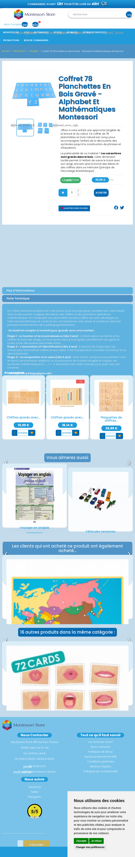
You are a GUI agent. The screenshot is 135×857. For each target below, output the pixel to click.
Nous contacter (100, 747)
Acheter (101, 192)
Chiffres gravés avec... (23, 417)
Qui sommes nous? (100, 742)
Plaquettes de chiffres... (111, 419)
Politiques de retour (100, 751)
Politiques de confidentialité (100, 771)
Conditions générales (100, 761)
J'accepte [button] (81, 840)
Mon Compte (17, 24)
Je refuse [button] (96, 840)
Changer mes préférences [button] (90, 847)
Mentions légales (100, 766)
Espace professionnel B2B (100, 756)
